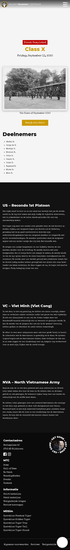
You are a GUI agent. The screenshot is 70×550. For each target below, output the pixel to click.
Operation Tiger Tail (15, 526)
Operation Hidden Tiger (16, 519)
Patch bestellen (12, 497)
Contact (7, 483)
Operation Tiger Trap (15, 523)
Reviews (35, 544)
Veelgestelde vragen (14, 501)
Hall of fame (10, 468)
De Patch (7, 472)
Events (7, 479)
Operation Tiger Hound (16, 530)
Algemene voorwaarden (16, 544)
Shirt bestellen (12, 494)
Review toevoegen (13, 504)
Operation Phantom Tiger (17, 515)
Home (6, 464)
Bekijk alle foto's (35, 122)
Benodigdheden (11, 475)
